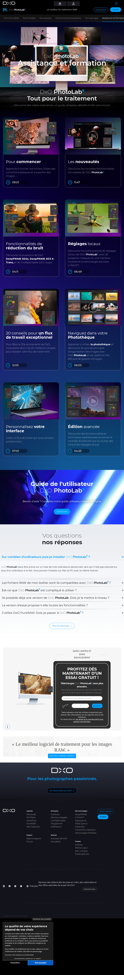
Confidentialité (58, 820)
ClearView (80, 827)
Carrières (55, 814)
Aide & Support (34, 838)
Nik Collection (33, 827)
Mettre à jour (81, 848)
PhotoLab (31, 814)
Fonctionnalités (11, 18)
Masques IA (80, 820)
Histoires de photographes (68, 18)
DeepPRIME (81, 814)
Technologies (29, 18)
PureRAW (31, 823)
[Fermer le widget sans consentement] (42, 919)
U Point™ (79, 817)
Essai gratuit (101, 10)
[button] (3, 972)
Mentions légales (59, 817)
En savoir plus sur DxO (61, 790)
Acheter (116, 10)
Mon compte (81, 851)
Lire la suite (62, 511)
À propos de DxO (59, 838)
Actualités (56, 842)
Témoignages (91, 18)
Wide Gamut (81, 823)
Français (32, 886)
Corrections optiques (85, 830)
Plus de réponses (61, 626)
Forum (30, 842)
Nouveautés (45, 18)
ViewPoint (31, 820)
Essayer (97, 706)
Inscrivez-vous (89, 889)
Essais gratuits (82, 854)
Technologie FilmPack (85, 833)
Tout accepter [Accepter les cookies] (40, 963)
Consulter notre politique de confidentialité (19, 955)
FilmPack (31, 817)
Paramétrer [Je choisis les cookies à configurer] (15, 963)
